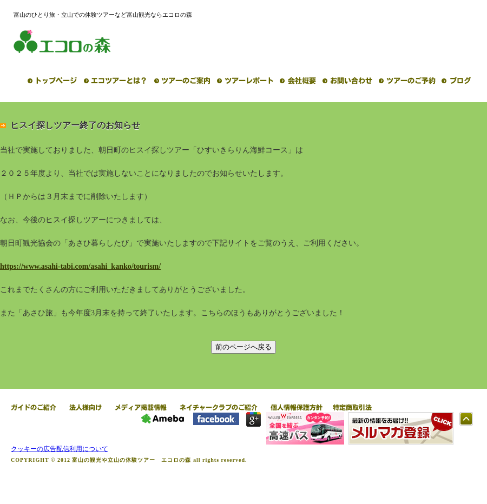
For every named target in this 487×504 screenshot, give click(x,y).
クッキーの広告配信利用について (59, 449)
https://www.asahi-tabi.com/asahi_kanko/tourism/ (80, 266)
